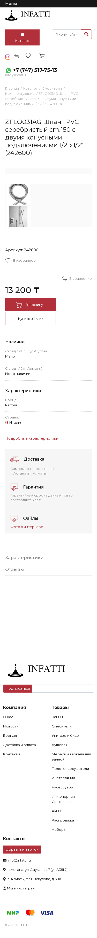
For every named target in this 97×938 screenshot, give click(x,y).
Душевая (60, 745)
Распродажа (63, 820)
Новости (11, 726)
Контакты (11, 754)
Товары (60, 707)
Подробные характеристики (31, 438)
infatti (27, 15)
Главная (12, 88)
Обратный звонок (22, 849)
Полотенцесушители (70, 768)
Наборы (59, 829)
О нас (8, 717)
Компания (14, 707)
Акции (57, 811)
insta (8, 57)
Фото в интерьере (26, 527)
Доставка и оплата (19, 745)
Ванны (57, 717)
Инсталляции (63, 778)
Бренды (10, 735)
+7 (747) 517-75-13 (35, 70)
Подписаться (17, 688)
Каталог (22, 38)
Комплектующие (20, 93)
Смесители (52, 88)
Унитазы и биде (65, 735)
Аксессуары (62, 787)
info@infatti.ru (16, 75)
